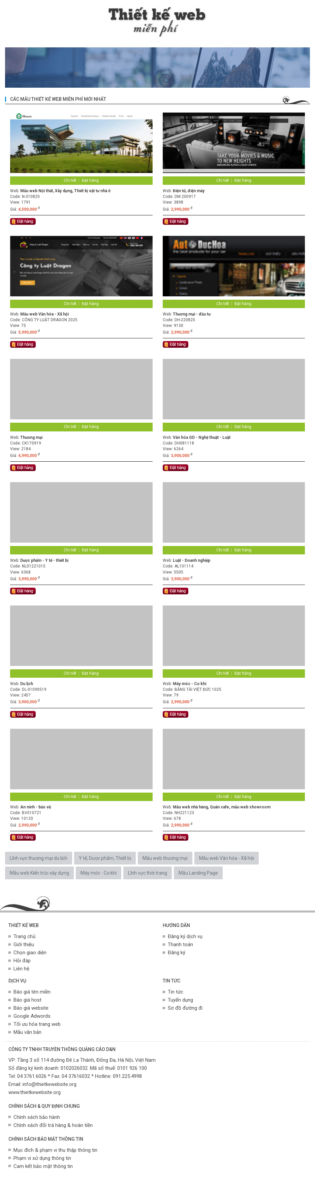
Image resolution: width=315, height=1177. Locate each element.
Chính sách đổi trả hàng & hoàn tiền (53, 1125)
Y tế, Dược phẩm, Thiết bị (105, 858)
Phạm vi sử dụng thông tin (42, 1158)
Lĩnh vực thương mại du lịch (38, 858)
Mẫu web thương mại (165, 858)
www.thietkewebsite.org (34, 1092)
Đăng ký (176, 953)
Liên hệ (21, 969)
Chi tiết (70, 180)
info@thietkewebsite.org (49, 1084)
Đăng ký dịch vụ (185, 936)
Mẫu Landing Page (198, 873)
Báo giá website (31, 1008)
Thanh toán (180, 944)
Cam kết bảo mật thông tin (43, 1166)
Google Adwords (32, 1016)
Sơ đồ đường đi (185, 1008)
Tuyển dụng (180, 1000)
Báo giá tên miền (32, 992)
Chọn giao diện (29, 953)
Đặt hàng (90, 180)
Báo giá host (27, 1000)
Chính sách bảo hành (36, 1117)
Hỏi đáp (22, 961)
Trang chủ (24, 936)
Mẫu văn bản (27, 1032)
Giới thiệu (23, 944)
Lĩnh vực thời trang (147, 873)
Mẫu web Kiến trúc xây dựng (39, 873)
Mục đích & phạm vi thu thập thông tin (55, 1150)
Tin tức (175, 992)
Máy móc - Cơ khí (99, 873)
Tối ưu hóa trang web (37, 1024)
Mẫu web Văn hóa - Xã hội (226, 858)
